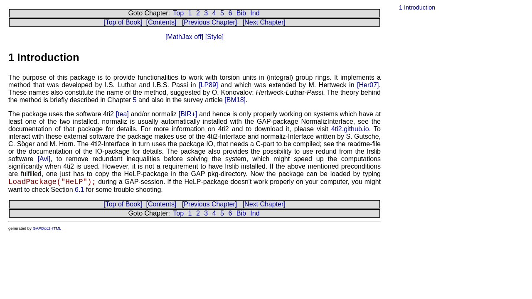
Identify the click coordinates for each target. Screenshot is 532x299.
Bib (241, 13)
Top (178, 13)
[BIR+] (188, 114)
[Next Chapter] (264, 22)
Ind (254, 13)
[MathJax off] (184, 36)
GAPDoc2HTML (47, 228)
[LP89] (208, 84)
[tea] (122, 114)
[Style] (213, 36)
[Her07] (368, 84)
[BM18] (235, 99)
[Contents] (161, 22)
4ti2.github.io (350, 128)
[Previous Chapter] (209, 22)
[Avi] (43, 158)
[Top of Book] (122, 22)
